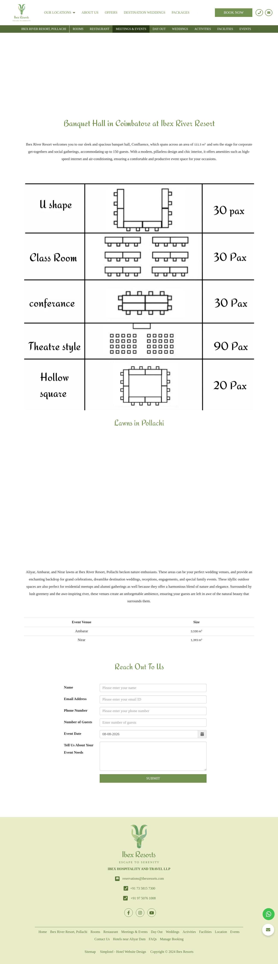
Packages (180, 12)
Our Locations (59, 12)
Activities (202, 29)
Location (221, 932)
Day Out (159, 29)
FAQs (153, 939)
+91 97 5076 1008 (143, 898)
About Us (89, 12)
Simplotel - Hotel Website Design (123, 952)
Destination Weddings (144, 12)
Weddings (180, 29)
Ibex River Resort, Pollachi (43, 29)
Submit (153, 778)
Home (42, 932)
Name (68, 687)
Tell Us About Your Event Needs (78, 748)
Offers (111, 12)
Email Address (75, 699)
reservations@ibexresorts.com (143, 878)
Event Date (72, 734)
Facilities (225, 29)
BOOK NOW (234, 12)
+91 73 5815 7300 (142, 888)
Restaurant (99, 29)
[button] (268, 930)
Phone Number (75, 710)
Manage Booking (172, 939)
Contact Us (102, 939)
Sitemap (90, 952)
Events (245, 29)
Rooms (78, 29)
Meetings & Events (131, 29)
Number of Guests (78, 722)
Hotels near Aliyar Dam (129, 939)
